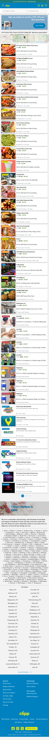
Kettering (34, 552)
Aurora (44, 530)
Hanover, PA (13, 657)
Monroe (9, 562)
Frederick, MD (12, 650)
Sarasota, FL (35, 643)
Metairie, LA (35, 606)
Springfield (32, 573)
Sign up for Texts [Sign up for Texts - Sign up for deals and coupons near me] (8, 702)
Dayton (44, 541)
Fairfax (16, 546)
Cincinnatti (22, 539)
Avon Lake (24, 532)
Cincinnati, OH (12, 623)
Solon (6, 573)
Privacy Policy (23, 719)
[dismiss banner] (46, 17)
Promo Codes (7, 699)
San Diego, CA (34, 640)
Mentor (6, 561)
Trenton (36, 574)
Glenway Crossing (41, 547)
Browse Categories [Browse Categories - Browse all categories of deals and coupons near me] (32, 683)
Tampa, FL (35, 660)
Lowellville (24, 556)
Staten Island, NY (34, 654)
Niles (44, 564)
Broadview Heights (10, 535)
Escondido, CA (12, 640)
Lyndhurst (32, 556)
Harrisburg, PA (12, 660)
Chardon (43, 537)
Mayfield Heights (33, 559)
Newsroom (14, 719)
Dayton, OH (13, 637)
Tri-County (44, 574)
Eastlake (24, 544)
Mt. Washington (37, 562)
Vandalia (27, 576)
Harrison (5, 551)
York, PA (34, 667)
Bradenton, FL (12, 606)
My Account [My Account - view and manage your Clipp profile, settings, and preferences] (7, 683)
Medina (42, 559)
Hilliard (26, 551)
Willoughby (32, 581)
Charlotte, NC (12, 617)
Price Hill (19, 571)
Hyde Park (7, 552)
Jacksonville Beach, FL (13, 664)
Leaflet (31, 42)
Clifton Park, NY (13, 627)
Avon (16, 532)
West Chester (21, 578)
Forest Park (6, 547)
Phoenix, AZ (35, 627)
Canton (27, 537)
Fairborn (9, 546)
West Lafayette (8, 579)
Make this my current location (39, 32)
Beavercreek (40, 532)
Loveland (15, 556)
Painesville (7, 569)
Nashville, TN (35, 620)
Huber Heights (35, 551)
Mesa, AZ (35, 603)
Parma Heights (23, 569)
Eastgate (16, 544)
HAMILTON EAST (41, 549)
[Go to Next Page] (30, 495)
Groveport (22, 549)
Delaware (29, 542)
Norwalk (16, 568)
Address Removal (28, 722)
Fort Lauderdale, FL (13, 643)
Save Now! (39, 25)
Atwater (37, 530)
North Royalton (7, 568)
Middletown (35, 561)
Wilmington (42, 581)
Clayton (30, 539)
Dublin (42, 542)
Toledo (29, 574)
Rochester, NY (34, 633)
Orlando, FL (35, 623)
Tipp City (22, 574)
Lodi (43, 554)
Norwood (25, 568)
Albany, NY (12, 590)
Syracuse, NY (35, 657)
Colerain (6, 541)
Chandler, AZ (13, 613)
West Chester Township (35, 578)
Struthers (5, 574)
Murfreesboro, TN (35, 613)
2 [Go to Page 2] (26, 496)
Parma (14, 569)
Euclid (45, 544)
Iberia (14, 552)
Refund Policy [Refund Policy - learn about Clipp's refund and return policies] (7, 689)
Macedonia (41, 556)
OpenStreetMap (39, 42)
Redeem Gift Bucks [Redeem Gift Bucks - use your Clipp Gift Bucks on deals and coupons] (9, 686)
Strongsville (41, 573)
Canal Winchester (9, 537)
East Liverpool (7, 544)
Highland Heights (16, 551)
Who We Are (6, 719)
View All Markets (24, 672)
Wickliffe (24, 581)
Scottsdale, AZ (34, 647)
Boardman (41, 534)
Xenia (28, 583)
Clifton (45, 539)
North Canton (8, 566)
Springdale (23, 573)
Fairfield (23, 546)
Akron (5, 530)
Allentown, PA (12, 593)
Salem (44, 571)
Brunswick (31, 535)
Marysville (41, 557)
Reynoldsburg (36, 571)
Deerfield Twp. (19, 542)
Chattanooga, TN (12, 620)
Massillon (14, 559)
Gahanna (22, 547)
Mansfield (33, 557)
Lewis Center (16, 554)
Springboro (14, 573)
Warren (44, 576)
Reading (27, 571)
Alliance (11, 530)
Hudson (44, 551)
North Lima (18, 566)
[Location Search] (37, 11)
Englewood (37, 544)
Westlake (16, 581)
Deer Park (9, 542)
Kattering (21, 552)
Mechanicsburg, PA (35, 600)
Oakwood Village (35, 568)
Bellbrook (19, 534)
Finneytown (39, 546)
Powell (12, 571)
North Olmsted (28, 566)
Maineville (24, 557)
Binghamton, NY (13, 600)
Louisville (7, 556)
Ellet (30, 544)
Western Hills (41, 579)
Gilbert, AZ (12, 654)
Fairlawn (30, 546)
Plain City (43, 569)
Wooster (11, 583)
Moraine (27, 562)
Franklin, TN (13, 647)
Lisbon (38, 554)
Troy (4, 576)
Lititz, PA (35, 596)
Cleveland (37, 539)
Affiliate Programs (32, 696)
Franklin (15, 547)
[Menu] (3, 5)
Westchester (19, 579)
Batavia (32, 532)
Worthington (21, 583)
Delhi (35, 542)
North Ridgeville (41, 566)
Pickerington (34, 569)
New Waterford (35, 564)
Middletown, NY (35, 610)
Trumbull (10, 576)
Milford (44, 561)
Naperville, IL (35, 617)
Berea (26, 534)
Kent (28, 552)
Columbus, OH (12, 633)
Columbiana (15, 541)
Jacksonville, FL (13, 667)
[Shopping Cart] (46, 5)
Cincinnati (13, 539)
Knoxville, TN (35, 590)
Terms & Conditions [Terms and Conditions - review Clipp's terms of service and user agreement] (9, 692)
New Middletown (9, 564)
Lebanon (7, 554)
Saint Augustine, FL (35, 637)
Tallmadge (14, 574)
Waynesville (10, 578)
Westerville (7, 581)
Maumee (22, 559)
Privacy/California (41, 719)
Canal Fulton (41, 535)
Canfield (19, 537)
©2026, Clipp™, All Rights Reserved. (23, 732)
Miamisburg (25, 561)
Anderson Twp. (27, 530)
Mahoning (16, 557)
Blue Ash (33, 534)
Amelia (19, 530)
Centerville (35, 537)
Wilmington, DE (35, 664)
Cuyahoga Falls (34, 541)
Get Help (5, 696)
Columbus (24, 541)
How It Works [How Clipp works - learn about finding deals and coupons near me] (31, 686)
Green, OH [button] (28, 32)
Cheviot (5, 539)
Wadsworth (36, 576)
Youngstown (36, 583)
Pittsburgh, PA (34, 630)
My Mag (5, 705)
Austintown (9, 532)
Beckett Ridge (10, 534)
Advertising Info (32, 693)
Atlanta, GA (12, 596)
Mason (7, 559)
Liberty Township (28, 554)
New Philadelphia (22, 564)
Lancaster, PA (35, 593)
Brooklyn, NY (13, 610)
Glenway (30, 547)
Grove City (13, 549)
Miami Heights (15, 561)
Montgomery (18, 562)
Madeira (7, 557)
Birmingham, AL (13, 603)
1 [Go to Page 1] (22, 496)
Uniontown (19, 576)
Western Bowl (30, 579)
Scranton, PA (35, 650)
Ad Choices (18, 722)
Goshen (5, 549)
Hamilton (30, 549)
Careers (32, 719)
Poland (6, 571)
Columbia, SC (12, 630)
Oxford (45, 568)
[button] (47, 1)
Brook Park (22, 535)
